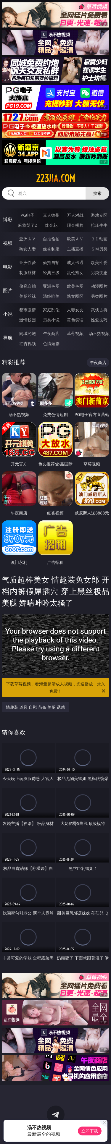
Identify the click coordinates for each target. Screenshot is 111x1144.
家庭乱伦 (51, 310)
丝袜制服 (51, 249)
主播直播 (75, 249)
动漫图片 (99, 286)
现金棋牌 (75, 225)
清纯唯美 (51, 296)
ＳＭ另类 (99, 249)
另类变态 (99, 272)
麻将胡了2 (27, 225)
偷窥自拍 (27, 286)
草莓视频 (75, 333)
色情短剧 (51, 343)
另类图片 (99, 296)
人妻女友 (75, 310)
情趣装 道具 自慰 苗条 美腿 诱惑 (35, 707)
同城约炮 (27, 333)
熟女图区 (75, 296)
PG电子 (27, 215)
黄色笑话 (75, 320)
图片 (7, 290)
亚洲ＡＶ (27, 239)
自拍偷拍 (51, 239)
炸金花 (51, 225)
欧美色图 (75, 286)
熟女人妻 (27, 249)
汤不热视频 (99, 333)
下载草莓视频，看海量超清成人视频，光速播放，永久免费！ (56, 688)
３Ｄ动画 (99, 239)
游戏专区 (99, 215)
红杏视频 (27, 343)
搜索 (97, 193)
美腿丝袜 (27, 296)
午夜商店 (51, 333)
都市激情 (27, 310)
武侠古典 (99, 310)
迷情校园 (27, 320)
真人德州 (51, 215)
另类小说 (51, 320)
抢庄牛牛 (99, 225)
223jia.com (55, 178)
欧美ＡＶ (75, 239)
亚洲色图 (51, 286)
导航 (7, 337)
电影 (7, 266)
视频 (7, 243)
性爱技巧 (99, 320)
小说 (7, 314)
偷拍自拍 (51, 262)
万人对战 (75, 215)
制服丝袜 (27, 272)
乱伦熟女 (75, 272)
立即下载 (89, 1131)
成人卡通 (75, 262)
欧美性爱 (99, 262)
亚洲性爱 (27, 262)
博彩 (7, 219)
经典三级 (51, 272)
